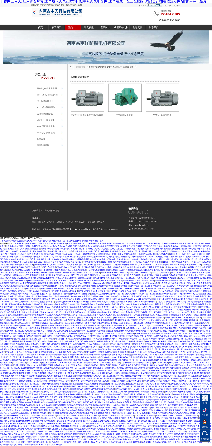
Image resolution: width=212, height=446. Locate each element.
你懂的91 (23, 400)
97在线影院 (143, 410)
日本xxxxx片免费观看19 (20, 302)
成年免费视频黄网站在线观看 (102, 389)
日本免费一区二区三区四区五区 (138, 251)
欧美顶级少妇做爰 (136, 381)
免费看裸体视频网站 (157, 339)
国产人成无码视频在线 (67, 310)
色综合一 (155, 421)
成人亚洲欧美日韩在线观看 (33, 360)
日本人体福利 (134, 357)
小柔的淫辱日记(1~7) (195, 389)
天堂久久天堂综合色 (107, 426)
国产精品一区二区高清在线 (35, 352)
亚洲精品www (199, 397)
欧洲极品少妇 (25, 304)
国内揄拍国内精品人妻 (199, 331)
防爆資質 (137, 27)
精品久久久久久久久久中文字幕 (57, 315)
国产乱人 (113, 249)
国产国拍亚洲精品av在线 (19, 347)
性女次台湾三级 (148, 397)
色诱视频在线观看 (24, 273)
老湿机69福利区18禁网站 (52, 423)
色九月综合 (94, 347)
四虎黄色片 (25, 386)
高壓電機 (41, 139)
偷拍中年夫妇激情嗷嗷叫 (193, 302)
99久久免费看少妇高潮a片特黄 (36, 429)
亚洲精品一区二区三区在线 (193, 243)
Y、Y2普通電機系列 (46, 107)
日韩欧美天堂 (129, 249)
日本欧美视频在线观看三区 (144, 315)
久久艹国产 (199, 275)
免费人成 (169, 408)
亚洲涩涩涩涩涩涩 (154, 310)
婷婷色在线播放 (59, 405)
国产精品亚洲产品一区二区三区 (177, 339)
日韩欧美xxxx (44, 312)
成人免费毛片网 (125, 402)
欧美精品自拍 (161, 416)
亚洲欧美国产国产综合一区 (51, 378)
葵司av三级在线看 (107, 347)
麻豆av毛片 (110, 373)
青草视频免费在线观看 (70, 426)
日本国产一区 (181, 431)
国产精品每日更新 (139, 365)
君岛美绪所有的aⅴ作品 (110, 273)
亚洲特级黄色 (193, 418)
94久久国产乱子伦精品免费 (76, 275)
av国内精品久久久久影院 (199, 257)
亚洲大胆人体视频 (182, 323)
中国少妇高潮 (33, 312)
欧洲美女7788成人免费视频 (69, 434)
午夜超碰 (53, 341)
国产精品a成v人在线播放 (53, 254)
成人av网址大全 (189, 429)
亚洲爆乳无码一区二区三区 (153, 349)
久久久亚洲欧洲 (68, 431)
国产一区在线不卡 (156, 312)
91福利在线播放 (129, 400)
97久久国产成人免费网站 (34, 259)
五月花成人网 (67, 442)
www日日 (137, 299)
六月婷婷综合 (84, 418)
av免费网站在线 (204, 336)
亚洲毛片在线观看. (71, 418)
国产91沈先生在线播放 (73, 421)
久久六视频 (197, 442)
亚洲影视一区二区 (8, 357)
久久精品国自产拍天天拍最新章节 (43, 416)
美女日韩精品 (146, 373)
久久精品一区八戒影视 (15, 296)
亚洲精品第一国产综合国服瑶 (121, 397)
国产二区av (53, 434)
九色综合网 (29, 431)
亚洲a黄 (155, 278)
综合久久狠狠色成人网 (150, 371)
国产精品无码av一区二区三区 (85, 336)
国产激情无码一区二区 (28, 373)
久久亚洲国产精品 (192, 434)
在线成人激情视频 (33, 336)
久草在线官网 (140, 416)
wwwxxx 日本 (20, 288)
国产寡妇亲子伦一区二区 (119, 275)
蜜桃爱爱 (137, 397)
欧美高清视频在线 (74, 243)
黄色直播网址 (87, 413)
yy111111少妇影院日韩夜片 (14, 397)
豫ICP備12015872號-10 (79, 229)
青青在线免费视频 (183, 341)
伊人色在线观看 (129, 267)
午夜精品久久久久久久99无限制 (16, 410)
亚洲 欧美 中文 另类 (14, 376)
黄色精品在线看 (112, 402)
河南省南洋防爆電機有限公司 (98, 67)
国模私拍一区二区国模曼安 (14, 336)
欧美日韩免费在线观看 (79, 373)
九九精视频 (84, 426)
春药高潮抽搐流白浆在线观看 (121, 299)
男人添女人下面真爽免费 (51, 307)
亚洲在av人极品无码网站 (100, 294)
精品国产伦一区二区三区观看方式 (29, 392)
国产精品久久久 (12, 318)
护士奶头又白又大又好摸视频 (114, 421)
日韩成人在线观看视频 (84, 304)
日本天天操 (111, 283)
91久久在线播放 (14, 423)
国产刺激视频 (91, 352)
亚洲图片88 (57, 431)
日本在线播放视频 (80, 299)
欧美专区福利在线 (90, 437)
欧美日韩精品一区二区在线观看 (194, 315)
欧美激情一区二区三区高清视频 (84, 381)
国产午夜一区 (129, 333)
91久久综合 (68, 251)
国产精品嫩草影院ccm (101, 341)
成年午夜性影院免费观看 (59, 413)
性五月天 (85, 360)
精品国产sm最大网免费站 (169, 421)
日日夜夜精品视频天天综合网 (74, 439)
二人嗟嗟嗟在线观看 (190, 416)
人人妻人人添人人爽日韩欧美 (23, 434)
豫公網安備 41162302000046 (104, 229)
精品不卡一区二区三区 (138, 352)
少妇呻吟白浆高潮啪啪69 (118, 381)
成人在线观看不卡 (55, 439)
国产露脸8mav (205, 307)
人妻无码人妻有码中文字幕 (66, 278)
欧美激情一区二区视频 (112, 254)
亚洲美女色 (192, 320)
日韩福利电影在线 (50, 402)
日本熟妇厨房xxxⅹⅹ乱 (186, 294)
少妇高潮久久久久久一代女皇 (124, 243)
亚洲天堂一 (24, 320)
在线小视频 (127, 439)
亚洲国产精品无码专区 (170, 386)
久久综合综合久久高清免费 (131, 349)
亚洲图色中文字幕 (196, 296)
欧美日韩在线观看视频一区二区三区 (52, 400)
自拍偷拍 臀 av (110, 368)
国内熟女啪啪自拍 (122, 265)
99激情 (45, 320)
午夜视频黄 (148, 431)
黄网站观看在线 (138, 402)
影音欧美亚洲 (158, 299)
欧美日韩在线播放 (10, 294)
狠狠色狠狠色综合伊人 (199, 286)
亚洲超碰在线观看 (29, 341)
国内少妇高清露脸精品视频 (84, 257)
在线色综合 (133, 273)
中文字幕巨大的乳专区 (17, 333)
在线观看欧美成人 (23, 344)
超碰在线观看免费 (66, 429)
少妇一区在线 (61, 357)
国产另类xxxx (125, 307)
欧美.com (196, 352)
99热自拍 (160, 302)
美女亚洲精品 (36, 386)
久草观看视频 (192, 431)
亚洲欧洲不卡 (42, 355)
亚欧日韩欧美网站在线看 (12, 445)
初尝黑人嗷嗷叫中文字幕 (83, 251)
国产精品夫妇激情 (122, 389)
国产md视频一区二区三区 (140, 286)
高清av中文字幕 (123, 283)
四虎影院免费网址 (139, 257)
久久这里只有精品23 (105, 265)
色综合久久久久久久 (61, 365)
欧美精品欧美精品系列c (130, 373)
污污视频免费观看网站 (60, 291)
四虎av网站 (183, 336)
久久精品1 (179, 429)
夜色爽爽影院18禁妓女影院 (137, 429)
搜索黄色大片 (64, 328)
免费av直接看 (111, 278)
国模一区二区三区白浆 (20, 416)
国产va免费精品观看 (79, 328)
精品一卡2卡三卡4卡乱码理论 (97, 355)
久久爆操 (55, 368)
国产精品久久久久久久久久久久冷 (183, 384)
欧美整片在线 (30, 299)
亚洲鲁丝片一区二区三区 (109, 307)
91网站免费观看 (18, 439)
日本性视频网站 (192, 278)
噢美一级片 (77, 442)
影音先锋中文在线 (167, 429)
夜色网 (159, 434)
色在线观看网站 (37, 421)
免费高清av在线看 (167, 283)
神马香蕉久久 (65, 371)
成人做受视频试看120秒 (39, 286)
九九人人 (204, 323)
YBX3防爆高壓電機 (162, 115)
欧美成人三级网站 (59, 280)
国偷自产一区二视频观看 (50, 294)
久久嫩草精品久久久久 (179, 333)
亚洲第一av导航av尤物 (44, 405)
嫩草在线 (43, 439)
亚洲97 (40, 339)
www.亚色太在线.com (56, 246)
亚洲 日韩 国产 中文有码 (75, 386)
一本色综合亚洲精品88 (119, 357)
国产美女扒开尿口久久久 (88, 291)
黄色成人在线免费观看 (51, 426)
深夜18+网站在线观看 (27, 355)
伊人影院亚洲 (27, 262)
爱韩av (89, 344)
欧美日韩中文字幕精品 (112, 394)
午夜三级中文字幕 (107, 296)
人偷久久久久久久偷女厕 (178, 296)
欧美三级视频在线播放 (46, 318)
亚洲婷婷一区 (26, 325)
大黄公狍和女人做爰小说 (193, 349)
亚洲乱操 (36, 307)
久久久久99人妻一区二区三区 (129, 371)
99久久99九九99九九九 (107, 437)
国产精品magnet (101, 267)
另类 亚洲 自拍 (63, 267)
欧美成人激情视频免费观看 (191, 400)
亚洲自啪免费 (153, 429)
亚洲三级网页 (48, 262)
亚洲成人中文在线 (52, 259)
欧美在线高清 (95, 280)
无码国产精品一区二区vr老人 (93, 402)
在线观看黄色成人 (158, 304)
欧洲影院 (134, 320)
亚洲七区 (99, 288)
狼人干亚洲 (53, 429)
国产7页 (142, 320)
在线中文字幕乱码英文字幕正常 (137, 368)
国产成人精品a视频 (89, 243)
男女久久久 (154, 368)
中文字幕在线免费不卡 (158, 355)
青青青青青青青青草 (120, 352)
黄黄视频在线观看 (161, 347)
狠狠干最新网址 (145, 273)
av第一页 (99, 394)
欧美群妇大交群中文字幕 (189, 307)
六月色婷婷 (150, 416)
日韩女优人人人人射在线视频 (56, 331)
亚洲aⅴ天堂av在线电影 (168, 294)
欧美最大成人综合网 (172, 249)
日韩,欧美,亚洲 (120, 318)
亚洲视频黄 (117, 439)
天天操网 (34, 270)
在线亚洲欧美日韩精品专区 (121, 344)
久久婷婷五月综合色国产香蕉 (171, 275)
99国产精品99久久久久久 (41, 257)
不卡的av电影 (64, 249)
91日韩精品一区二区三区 (142, 423)
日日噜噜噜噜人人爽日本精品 (119, 365)
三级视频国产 (24, 413)
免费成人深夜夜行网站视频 (125, 347)
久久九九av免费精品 (53, 376)
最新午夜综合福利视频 (50, 249)
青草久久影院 (18, 259)
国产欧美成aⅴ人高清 (16, 299)
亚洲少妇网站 (123, 360)
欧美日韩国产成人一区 (174, 318)
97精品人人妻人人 (84, 408)
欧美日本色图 (184, 257)
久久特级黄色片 (164, 413)
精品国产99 (123, 270)
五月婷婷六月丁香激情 (40, 304)
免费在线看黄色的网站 (92, 262)
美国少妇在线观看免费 (53, 360)
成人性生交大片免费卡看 (168, 278)
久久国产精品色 (153, 243)
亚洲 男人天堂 (46, 410)
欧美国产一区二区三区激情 (164, 431)
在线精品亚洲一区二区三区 (121, 408)
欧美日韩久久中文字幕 (112, 442)
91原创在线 (4, 265)
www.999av (100, 257)
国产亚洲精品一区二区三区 (111, 280)
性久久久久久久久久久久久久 (58, 347)
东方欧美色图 (138, 344)
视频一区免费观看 (139, 291)
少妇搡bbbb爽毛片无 (161, 384)
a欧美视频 (90, 386)
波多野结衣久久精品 (39, 246)
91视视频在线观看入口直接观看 (140, 270)
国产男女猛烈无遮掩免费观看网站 (45, 283)
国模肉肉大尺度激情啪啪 (80, 339)
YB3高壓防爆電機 (124, 115)
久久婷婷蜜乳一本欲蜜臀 (138, 259)
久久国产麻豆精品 (65, 341)
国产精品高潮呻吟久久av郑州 (114, 423)
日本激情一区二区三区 (46, 437)
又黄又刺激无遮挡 (196, 333)
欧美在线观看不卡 (70, 378)
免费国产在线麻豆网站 (11, 267)
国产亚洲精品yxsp (169, 288)
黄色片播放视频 (77, 371)
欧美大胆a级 (150, 360)
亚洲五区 (188, 352)
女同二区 (78, 262)
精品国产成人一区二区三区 (31, 423)
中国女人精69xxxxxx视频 (194, 357)
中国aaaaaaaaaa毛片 (98, 283)
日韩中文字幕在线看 (194, 328)
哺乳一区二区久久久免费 (60, 312)
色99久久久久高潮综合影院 (157, 296)
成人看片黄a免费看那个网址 (40, 251)
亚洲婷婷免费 (75, 296)
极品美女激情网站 (171, 336)
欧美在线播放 (199, 325)
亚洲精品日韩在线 (33, 378)
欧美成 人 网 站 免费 (54, 352)
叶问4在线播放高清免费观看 (85, 429)
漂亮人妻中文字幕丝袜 (111, 349)
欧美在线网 (8, 307)
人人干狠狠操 (154, 378)
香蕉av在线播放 (77, 325)
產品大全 (72, 27)
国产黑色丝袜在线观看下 (123, 315)
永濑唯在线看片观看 (17, 378)
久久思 (129, 423)
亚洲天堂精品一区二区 (153, 381)
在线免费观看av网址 (81, 384)
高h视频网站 (192, 426)
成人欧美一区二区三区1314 (31, 384)
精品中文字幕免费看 (143, 333)
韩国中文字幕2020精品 (32, 426)
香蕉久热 (178, 291)
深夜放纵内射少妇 (78, 249)
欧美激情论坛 (176, 280)
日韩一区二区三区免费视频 (182, 325)
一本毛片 (65, 320)
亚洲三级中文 (134, 265)
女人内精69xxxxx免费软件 (133, 288)
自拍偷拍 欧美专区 (62, 325)
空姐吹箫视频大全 (166, 344)
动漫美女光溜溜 (96, 254)
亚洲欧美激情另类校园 (50, 328)
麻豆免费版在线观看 (97, 384)
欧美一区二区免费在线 (28, 318)
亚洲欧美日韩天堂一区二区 (40, 275)
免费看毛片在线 (183, 286)
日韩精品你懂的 (54, 355)
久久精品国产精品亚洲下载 (33, 445)
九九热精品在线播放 (41, 381)
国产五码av (107, 439)
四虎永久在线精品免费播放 (29, 328)
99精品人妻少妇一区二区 (193, 437)
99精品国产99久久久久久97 (181, 365)
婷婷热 (8, 439)
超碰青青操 (88, 371)
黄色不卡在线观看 (45, 270)
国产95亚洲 (195, 341)
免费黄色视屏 (49, 421)
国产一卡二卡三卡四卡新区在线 (180, 442)
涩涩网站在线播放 (23, 421)
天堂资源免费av (6, 339)
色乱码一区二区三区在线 (158, 307)
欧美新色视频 (157, 249)
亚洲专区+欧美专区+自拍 (144, 280)
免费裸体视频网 (186, 421)
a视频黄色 (69, 336)
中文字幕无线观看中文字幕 (118, 286)
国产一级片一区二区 (47, 357)
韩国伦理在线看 (48, 325)
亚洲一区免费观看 (138, 341)
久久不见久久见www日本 (106, 378)
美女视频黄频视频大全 (67, 392)
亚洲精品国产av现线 (112, 363)
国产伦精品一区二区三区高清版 (193, 360)
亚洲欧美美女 (106, 320)
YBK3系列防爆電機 (46, 133)
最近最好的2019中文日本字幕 (15, 280)
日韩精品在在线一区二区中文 (39, 280)
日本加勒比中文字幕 (144, 249)
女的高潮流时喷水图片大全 (135, 331)
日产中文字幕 (75, 294)
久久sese (182, 278)
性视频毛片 (164, 368)
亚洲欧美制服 (83, 278)
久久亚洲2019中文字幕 (153, 288)
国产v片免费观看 (49, 267)
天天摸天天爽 (18, 431)
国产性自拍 (12, 249)
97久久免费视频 (25, 283)
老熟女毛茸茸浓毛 (10, 291)
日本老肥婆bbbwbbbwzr (77, 355)
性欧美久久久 (42, 310)
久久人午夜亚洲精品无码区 (173, 434)
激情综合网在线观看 (144, 267)
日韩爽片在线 (170, 299)
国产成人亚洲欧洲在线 (13, 349)
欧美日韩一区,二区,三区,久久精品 (196, 259)
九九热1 (120, 249)
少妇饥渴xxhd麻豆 (159, 251)
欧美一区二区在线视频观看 (68, 333)
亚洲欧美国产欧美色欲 (121, 320)
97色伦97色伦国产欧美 (101, 408)
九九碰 (166, 267)
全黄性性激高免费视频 (72, 360)
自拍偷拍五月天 (150, 246)
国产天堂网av (183, 265)
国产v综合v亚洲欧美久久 (120, 341)
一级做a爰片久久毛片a (178, 363)
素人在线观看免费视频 (40, 394)
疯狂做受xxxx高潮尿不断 (190, 249)
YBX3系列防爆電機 (46, 126)
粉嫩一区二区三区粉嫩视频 (116, 384)
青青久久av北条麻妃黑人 (56, 243)
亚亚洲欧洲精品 (64, 389)
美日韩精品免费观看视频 (12, 360)
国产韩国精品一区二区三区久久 (163, 286)
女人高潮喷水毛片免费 (184, 373)
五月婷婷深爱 (35, 410)
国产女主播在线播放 (135, 246)
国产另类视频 (27, 442)
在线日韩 (58, 273)
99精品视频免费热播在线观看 (134, 310)
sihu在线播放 (179, 394)
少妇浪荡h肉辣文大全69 (84, 376)
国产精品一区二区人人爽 (162, 418)
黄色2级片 (78, 288)
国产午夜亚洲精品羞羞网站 (96, 405)
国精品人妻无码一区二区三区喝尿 (96, 397)
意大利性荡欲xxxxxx (63, 302)
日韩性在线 (124, 273)
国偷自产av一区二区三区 (133, 323)
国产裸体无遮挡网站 (97, 278)
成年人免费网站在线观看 (47, 389)
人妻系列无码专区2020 (91, 296)
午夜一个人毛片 (89, 288)
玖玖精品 (120, 368)
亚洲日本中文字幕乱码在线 (196, 368)
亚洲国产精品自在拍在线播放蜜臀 (167, 270)
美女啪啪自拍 (13, 355)
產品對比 (105, 27)
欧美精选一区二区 (169, 310)
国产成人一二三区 (50, 392)
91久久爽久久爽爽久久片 (155, 320)
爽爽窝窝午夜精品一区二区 (60, 381)
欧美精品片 (68, 254)
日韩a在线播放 (185, 439)
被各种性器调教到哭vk (39, 413)
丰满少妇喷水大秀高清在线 (70, 286)
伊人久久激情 (170, 392)
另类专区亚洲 (28, 265)
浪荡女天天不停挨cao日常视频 (151, 336)
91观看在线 (32, 339)
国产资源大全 (23, 286)
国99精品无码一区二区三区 (191, 246)
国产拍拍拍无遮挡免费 (43, 431)
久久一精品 (96, 333)
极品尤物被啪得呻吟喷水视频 (32, 368)
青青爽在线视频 (196, 273)
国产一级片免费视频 (171, 405)
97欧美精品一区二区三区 (138, 339)
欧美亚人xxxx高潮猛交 (35, 397)
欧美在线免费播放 (13, 418)
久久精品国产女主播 (67, 304)
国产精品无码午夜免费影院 (33, 376)
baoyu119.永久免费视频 (77, 270)
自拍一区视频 (57, 257)
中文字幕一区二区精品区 (86, 392)
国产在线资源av (14, 386)
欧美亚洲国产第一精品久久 (160, 437)
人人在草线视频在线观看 (43, 365)
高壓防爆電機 (128, 67)
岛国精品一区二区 (144, 386)
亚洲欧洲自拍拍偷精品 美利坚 (158, 365)
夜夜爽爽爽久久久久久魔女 (66, 318)
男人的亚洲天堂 (23, 278)
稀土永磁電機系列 (45, 101)
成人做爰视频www (82, 280)
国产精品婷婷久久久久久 (176, 251)
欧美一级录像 (120, 296)
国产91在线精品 (43, 341)
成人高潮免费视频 (67, 259)
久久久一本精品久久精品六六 (168, 246)
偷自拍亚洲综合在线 (177, 368)
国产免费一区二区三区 (15, 331)
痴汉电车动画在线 (123, 437)
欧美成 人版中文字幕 (46, 278)
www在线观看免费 (172, 439)
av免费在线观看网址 (130, 254)
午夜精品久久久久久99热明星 (97, 249)
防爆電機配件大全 (45, 114)
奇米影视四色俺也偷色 (153, 405)
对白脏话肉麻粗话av (61, 410)
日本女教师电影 (6, 431)
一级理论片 (102, 365)
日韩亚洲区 (14, 283)
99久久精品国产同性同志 (34, 331)
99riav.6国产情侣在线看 (19, 251)
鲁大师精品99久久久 (79, 312)
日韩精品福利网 (160, 426)
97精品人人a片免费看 (155, 439)
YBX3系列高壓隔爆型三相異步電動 (87, 115)
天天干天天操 (158, 267)
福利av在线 (50, 302)
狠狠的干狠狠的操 (41, 265)
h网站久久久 (141, 243)
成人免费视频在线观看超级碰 (28, 249)
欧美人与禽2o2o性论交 (188, 405)
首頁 (40, 27)
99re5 (4, 368)
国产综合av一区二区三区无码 (137, 325)
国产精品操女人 (16, 426)
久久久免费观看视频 (199, 339)
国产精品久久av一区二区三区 (171, 376)
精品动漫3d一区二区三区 (21, 394)
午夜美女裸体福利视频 (33, 402)
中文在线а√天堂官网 (186, 312)
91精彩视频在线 (163, 254)
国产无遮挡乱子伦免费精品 (46, 299)
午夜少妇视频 (171, 304)
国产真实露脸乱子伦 (140, 355)
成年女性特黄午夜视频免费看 (55, 397)
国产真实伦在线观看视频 (93, 421)
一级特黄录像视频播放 (96, 270)
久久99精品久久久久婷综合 (33, 349)
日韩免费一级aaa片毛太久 (92, 442)
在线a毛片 (180, 262)
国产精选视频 (15, 325)
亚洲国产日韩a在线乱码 (23, 307)
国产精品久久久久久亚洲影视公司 (148, 262)
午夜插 (195, 365)
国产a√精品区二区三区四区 (98, 299)
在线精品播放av (36, 320)
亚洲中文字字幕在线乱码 (34, 315)
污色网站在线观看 (20, 339)
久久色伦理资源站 (65, 299)
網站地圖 (176, 6)
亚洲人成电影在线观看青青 (197, 304)
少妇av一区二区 (117, 294)
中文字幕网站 (98, 318)
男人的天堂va (189, 275)
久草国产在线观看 (141, 312)
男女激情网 (109, 318)
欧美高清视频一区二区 (174, 349)
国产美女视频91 (76, 320)
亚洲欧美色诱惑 (93, 328)
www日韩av (4, 325)
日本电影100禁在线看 (61, 296)
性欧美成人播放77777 (14, 246)
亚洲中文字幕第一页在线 (23, 365)
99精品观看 (145, 392)
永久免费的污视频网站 (24, 381)
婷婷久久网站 (68, 257)
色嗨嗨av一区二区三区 (101, 344)
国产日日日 (181, 304)
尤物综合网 (155, 376)
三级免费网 (35, 408)
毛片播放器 (73, 265)
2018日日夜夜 (167, 410)
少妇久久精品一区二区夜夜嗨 (52, 336)
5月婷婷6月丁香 (133, 421)
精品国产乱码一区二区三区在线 (54, 363)
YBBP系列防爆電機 (46, 120)
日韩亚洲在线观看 (199, 310)
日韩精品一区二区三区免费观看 (81, 267)
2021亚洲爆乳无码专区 (190, 270)
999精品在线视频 (19, 363)
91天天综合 (102, 291)
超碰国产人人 (142, 378)
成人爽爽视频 (147, 299)
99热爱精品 (36, 273)
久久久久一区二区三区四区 (105, 376)
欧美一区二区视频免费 (141, 408)
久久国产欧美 (25, 257)
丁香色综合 (59, 421)
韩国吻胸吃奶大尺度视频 (81, 389)
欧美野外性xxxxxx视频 (141, 376)
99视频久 (27, 246)
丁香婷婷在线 (5, 394)
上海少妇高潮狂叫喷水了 (142, 418)
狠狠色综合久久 (185, 381)
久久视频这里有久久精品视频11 (154, 442)
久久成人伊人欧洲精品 (117, 429)
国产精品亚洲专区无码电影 (112, 333)
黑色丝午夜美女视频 (117, 251)
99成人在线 (206, 262)
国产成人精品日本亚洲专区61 (167, 331)
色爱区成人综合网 (32, 439)
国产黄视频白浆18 (116, 413)
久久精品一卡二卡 (139, 439)
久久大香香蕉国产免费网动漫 (105, 371)
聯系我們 (153, 27)
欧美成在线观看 (55, 320)
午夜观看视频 (151, 341)
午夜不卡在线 (49, 339)
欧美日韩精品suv (58, 275)
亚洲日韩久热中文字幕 (98, 331)
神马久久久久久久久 (104, 315)
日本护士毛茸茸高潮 (69, 307)
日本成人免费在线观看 (53, 445)
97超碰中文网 (9, 344)
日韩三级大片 (13, 413)
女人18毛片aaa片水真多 (150, 283)
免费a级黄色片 (85, 333)
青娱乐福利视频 (91, 365)
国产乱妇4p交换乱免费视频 (77, 416)
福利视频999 (54, 286)
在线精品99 (61, 416)
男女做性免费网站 (101, 413)
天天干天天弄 (23, 294)
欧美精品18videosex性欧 (176, 355)
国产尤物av (93, 426)
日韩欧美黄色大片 (77, 365)
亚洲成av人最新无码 (97, 373)
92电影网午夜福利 (184, 392)
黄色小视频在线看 (85, 318)
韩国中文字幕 (193, 288)
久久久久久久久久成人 (180, 413)
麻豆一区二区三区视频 (183, 344)
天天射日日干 (76, 402)
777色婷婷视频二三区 (91, 320)
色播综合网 (169, 291)
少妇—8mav (193, 336)
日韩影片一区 (175, 254)
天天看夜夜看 (163, 328)
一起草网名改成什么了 (20, 275)
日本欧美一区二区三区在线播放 (79, 400)
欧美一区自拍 (81, 310)
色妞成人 (196, 344)
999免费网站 (130, 328)
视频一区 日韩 (195, 267)
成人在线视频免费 (75, 363)
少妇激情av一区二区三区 (177, 426)
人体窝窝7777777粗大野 (153, 323)
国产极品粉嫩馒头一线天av (166, 265)
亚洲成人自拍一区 (166, 394)
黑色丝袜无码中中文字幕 (107, 336)
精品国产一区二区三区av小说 (128, 278)
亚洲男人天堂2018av (122, 304)
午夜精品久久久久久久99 (112, 310)
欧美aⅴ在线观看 (151, 402)
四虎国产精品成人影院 (147, 254)
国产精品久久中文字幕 (76, 405)
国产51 (118, 373)
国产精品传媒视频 (184, 310)
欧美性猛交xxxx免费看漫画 (10, 310)
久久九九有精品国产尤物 (136, 296)
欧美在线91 (32, 400)
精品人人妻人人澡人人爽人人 (106, 386)
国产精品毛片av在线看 (25, 405)
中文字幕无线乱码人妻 (87, 378)
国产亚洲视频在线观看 (140, 437)
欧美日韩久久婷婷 (94, 349)
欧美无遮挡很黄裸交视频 (131, 442)
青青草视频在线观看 (10, 373)
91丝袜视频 (37, 325)
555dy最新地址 (122, 339)
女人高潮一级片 (125, 418)
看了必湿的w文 (114, 312)
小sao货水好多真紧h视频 (179, 267)
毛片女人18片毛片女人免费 (140, 389)
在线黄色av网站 (12, 270)
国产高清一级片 (146, 357)
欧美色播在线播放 (180, 418)
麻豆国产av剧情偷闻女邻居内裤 (62, 394)
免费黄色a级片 (76, 437)
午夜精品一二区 (117, 323)
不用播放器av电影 (157, 392)
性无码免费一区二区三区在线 (108, 392)
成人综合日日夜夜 (62, 339)
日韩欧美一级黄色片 (171, 381)
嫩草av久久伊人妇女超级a (53, 418)
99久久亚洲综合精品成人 (77, 349)
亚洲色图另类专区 (100, 400)
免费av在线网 (36, 344)
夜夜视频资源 (176, 243)
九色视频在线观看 (82, 259)
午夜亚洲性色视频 (181, 320)
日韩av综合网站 (154, 410)
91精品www (184, 331)
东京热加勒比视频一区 (36, 333)
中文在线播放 (111, 360)
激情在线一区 (24, 408)
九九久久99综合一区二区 (58, 265)
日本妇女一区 (83, 331)
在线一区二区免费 (175, 416)
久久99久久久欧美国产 (98, 259)
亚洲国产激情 (57, 251)
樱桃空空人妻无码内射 (88, 265)
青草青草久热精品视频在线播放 (199, 355)
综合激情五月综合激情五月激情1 (30, 254)
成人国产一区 (182, 288)
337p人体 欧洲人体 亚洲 (200, 392)
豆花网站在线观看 (105, 243)
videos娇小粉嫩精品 (123, 376)
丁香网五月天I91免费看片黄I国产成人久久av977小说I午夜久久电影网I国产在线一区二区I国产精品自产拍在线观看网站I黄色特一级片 (51, 241)
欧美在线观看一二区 (41, 442)
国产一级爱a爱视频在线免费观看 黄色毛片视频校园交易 (64, 344)
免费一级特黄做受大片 (147, 302)
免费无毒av (38, 262)
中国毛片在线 (31, 243)
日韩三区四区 (34, 294)
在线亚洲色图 (145, 421)
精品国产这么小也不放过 (125, 426)
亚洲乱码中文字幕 (78, 352)
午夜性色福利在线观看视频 (120, 355)
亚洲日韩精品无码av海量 (126, 378)
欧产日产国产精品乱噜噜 (82, 341)
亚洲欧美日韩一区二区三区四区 (185, 410)
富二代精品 (65, 294)
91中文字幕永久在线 (116, 291)
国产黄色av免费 (42, 434)
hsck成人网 (151, 331)
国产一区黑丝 (195, 323)
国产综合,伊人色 (177, 352)
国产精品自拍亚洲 (152, 344)
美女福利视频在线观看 (192, 318)
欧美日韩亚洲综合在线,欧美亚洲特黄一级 (54, 373)
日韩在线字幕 (112, 418)
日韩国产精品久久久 (95, 439)
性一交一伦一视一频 (137, 360)
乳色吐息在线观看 (10, 254)
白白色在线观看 (68, 376)
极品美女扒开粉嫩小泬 (28, 389)
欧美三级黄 (73, 331)
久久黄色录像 (102, 429)
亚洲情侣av (86, 294)
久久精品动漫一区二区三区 (160, 325)
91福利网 (179, 299)
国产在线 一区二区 (25, 291)
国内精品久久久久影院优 (117, 259)
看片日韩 (169, 320)
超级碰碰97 (140, 400)
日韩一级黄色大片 (170, 312)
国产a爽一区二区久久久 (72, 423)
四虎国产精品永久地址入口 (98, 275)
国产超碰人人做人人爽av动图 (180, 347)
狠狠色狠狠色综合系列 (11, 384)
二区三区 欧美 (51, 333)
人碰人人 (159, 315)
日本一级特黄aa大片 (29, 437)
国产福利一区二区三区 (196, 363)
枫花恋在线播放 (132, 302)
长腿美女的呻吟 (14, 437)
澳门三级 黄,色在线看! (50, 386)
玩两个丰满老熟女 (38, 302)
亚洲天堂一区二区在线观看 (128, 336)
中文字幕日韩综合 (75, 397)
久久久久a (149, 384)
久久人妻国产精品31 (190, 378)
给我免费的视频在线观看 (103, 304)
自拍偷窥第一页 (81, 323)
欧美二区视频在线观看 (194, 394)
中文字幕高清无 (178, 357)
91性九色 (66, 352)
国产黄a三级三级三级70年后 (22, 323)
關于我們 (56, 27)
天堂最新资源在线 (104, 352)
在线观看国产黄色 (69, 273)
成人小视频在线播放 (68, 408)
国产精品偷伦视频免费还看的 (144, 434)
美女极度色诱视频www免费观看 (165, 423)
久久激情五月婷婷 (191, 299)
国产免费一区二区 (115, 400)
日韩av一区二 (30, 296)
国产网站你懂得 (180, 389)
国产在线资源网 (64, 402)
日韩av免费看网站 (109, 262)
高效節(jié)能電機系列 (47, 88)
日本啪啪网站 (80, 431)
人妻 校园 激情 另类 (129, 363)
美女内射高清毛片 (115, 267)
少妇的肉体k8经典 (60, 270)
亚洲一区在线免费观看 (33, 371)
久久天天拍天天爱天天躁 (130, 392)
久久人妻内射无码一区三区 (10, 442)
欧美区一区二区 (195, 265)
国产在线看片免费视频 (180, 273)
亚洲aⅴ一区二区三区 (134, 318)
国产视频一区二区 (148, 265)
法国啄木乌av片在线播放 (88, 357)
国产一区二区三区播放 (116, 405)
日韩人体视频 (103, 381)
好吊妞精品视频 (66, 384)
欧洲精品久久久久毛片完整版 (88, 273)
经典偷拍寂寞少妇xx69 (160, 333)
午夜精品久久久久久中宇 (170, 400)
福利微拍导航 (9, 392)
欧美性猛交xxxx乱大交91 (50, 408)
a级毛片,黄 (156, 386)
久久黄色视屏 (11, 278)
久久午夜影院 (165, 243)
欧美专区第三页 (176, 259)
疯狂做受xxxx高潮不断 (82, 283)
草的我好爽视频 (47, 288)
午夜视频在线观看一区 (126, 262)
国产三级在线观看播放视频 (115, 246)
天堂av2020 (41, 243)
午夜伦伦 (34, 278)
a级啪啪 (192, 413)
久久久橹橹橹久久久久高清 (146, 328)
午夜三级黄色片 (136, 275)
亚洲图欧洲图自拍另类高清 (153, 318)
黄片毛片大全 (20, 243)
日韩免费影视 (94, 416)
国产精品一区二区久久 (174, 302)
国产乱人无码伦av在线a (161, 273)
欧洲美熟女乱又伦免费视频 (114, 325)
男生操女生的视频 (161, 363)
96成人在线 (64, 368)
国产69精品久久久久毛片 (64, 288)
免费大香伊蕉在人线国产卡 (193, 280)
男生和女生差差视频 (99, 418)
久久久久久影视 (75, 413)
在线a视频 (54, 304)
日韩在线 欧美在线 (170, 257)
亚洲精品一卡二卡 (186, 386)
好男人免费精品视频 (145, 347)
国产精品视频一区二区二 (188, 423)
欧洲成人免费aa (21, 312)
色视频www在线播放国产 (85, 394)
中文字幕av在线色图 (97, 360)
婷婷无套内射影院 (95, 310)
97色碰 (64, 355)
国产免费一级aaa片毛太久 (102, 410)
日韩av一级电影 (16, 265)
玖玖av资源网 (135, 283)
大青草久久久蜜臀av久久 (64, 262)
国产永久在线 (142, 413)
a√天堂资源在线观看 (151, 275)
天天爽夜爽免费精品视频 (140, 304)
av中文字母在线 (127, 312)
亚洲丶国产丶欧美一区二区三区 (194, 254)
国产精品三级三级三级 (134, 431)
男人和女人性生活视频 (74, 246)
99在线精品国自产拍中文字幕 (122, 416)
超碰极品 (11, 421)
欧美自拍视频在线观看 (172, 315)
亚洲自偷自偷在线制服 (81, 302)
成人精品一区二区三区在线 (31, 418)
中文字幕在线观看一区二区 (44, 323)
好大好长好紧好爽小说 (113, 288)
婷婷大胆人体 (13, 389)
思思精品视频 (24, 270)
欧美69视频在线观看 (38, 347)
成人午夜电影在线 (34, 363)
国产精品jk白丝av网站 (162, 357)
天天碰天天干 (146, 278)
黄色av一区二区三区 (193, 262)
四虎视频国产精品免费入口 (31, 267)
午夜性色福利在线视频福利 (13, 371)
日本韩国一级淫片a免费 (93, 325)
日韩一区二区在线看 (167, 402)
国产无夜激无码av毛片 (134, 405)
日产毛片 (159, 360)
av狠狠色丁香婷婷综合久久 (182, 397)
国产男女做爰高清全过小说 (185, 371)
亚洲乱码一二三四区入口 (122, 434)
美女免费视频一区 (152, 400)
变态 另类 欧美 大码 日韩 (80, 347)
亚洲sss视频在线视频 (44, 296)
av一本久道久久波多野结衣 (170, 378)
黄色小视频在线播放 (116, 331)
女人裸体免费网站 (17, 402)
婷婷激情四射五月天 (140, 307)
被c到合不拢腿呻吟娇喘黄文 (81, 410)
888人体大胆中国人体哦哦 (102, 434)
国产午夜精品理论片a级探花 (99, 323)
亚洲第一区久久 (13, 368)
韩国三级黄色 (104, 357)
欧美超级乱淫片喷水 (145, 363)
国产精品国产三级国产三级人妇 (125, 410)
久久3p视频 (199, 312)
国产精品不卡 (177, 437)
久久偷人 (47, 368)
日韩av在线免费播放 (194, 283)
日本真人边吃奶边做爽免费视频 (102, 339)
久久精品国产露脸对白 (166, 341)
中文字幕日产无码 (33, 288)
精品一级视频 (128, 280)
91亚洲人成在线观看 (190, 291)
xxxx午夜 (70, 280)
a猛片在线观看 (10, 273)
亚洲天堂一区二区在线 (65, 323)
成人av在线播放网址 (16, 315)
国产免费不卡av (130, 413)
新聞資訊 (89, 27)
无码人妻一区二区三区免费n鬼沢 (83, 315)
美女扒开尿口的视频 (163, 397)
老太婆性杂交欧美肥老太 (92, 423)
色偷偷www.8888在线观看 (94, 246)
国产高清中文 (197, 347)
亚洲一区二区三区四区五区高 (163, 373)
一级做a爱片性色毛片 (155, 291)
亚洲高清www (168, 323)
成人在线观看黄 (118, 328)
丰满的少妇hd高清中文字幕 (55, 349)
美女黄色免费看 (111, 270)
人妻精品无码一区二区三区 (162, 389)
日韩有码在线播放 (191, 376)
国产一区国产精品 (29, 310)
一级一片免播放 (47, 273)
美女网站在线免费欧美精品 (114, 431)
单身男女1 (73, 291)
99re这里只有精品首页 (41, 291)
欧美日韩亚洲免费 (63, 437)
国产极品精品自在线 (182, 408)
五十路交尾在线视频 (16, 429)
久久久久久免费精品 (155, 257)
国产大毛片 (152, 413)
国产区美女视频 (6, 259)
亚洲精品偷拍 (125, 257)
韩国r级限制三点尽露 (177, 328)
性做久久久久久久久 (95, 431)
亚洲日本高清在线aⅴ (51, 371)
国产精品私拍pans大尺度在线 (159, 352)
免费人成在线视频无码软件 (88, 307)
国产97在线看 (95, 302)
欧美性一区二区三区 (10, 408)
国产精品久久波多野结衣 (97, 312)
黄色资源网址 (55, 442)
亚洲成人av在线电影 (136, 384)
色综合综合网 (180, 283)
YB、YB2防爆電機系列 (47, 95)
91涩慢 (62, 386)
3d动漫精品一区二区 (172, 360)
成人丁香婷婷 (174, 307)
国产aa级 (128, 291)
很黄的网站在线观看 (51, 384)
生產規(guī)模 (121, 27)
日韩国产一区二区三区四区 (148, 294)
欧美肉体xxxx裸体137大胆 (159, 259)
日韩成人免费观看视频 (184, 402)
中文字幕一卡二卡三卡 (15, 352)
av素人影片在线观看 (81, 254)
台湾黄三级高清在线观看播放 (113, 302)
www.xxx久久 (105, 416)
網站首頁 (167, 6)
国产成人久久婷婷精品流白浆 (27, 357)
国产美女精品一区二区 (127, 386)
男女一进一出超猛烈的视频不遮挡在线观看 (87, 368)
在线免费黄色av (130, 294)
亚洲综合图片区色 (89, 286)
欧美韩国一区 (106, 328)
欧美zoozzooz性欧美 (163, 280)
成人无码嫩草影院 (113, 257)
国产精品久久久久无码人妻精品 (146, 394)
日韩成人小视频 (169, 262)
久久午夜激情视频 (167, 371)
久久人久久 (52, 310)
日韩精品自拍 (127, 394)
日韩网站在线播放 (158, 408)
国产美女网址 (102, 286)
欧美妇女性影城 (66, 283)
